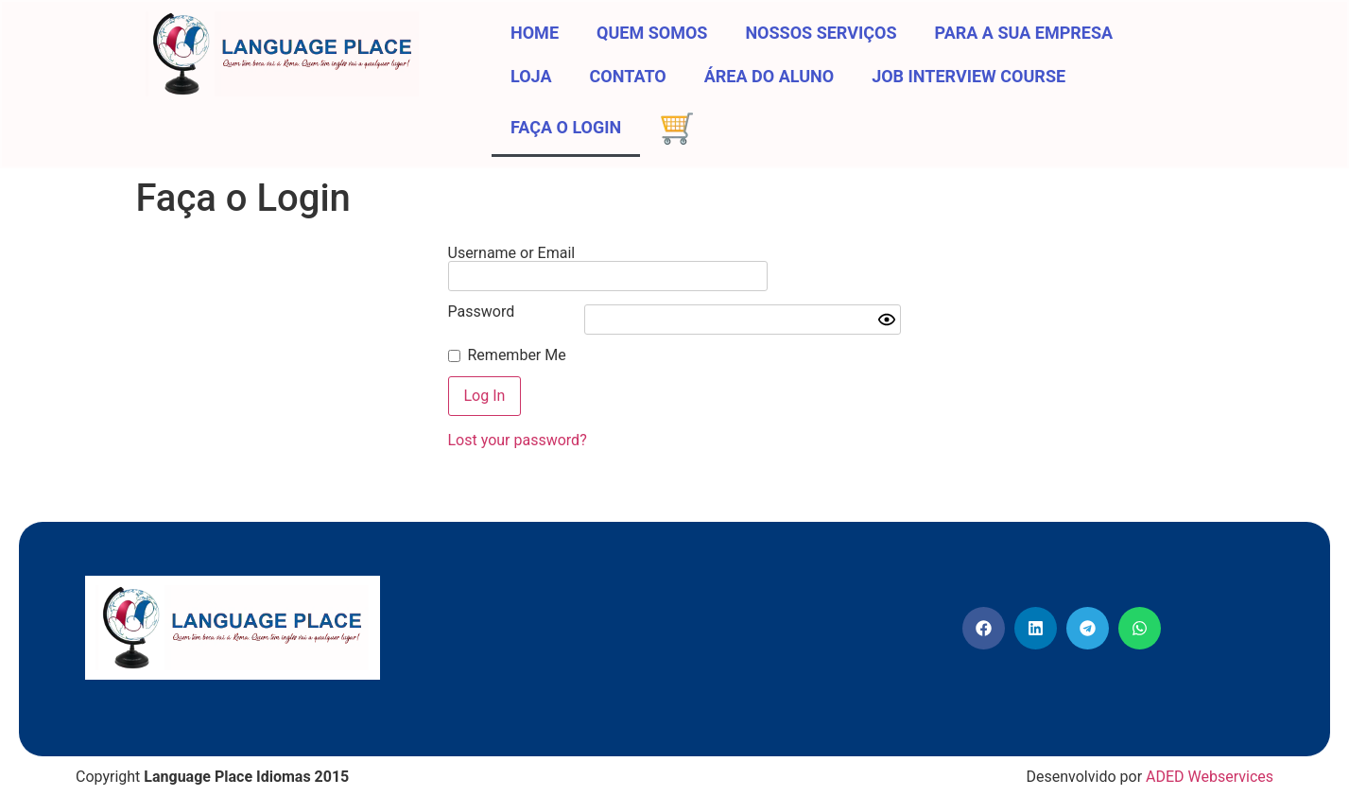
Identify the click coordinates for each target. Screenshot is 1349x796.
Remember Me (517, 340)
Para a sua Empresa (1024, 33)
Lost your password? (517, 425)
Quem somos (652, 33)
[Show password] (886, 304)
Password (481, 296)
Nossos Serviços (820, 33)
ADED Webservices (1209, 761)
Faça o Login (565, 127)
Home (534, 33)
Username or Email (512, 253)
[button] (983, 613)
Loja (531, 76)
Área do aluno (769, 76)
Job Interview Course (968, 76)
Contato (628, 76)
